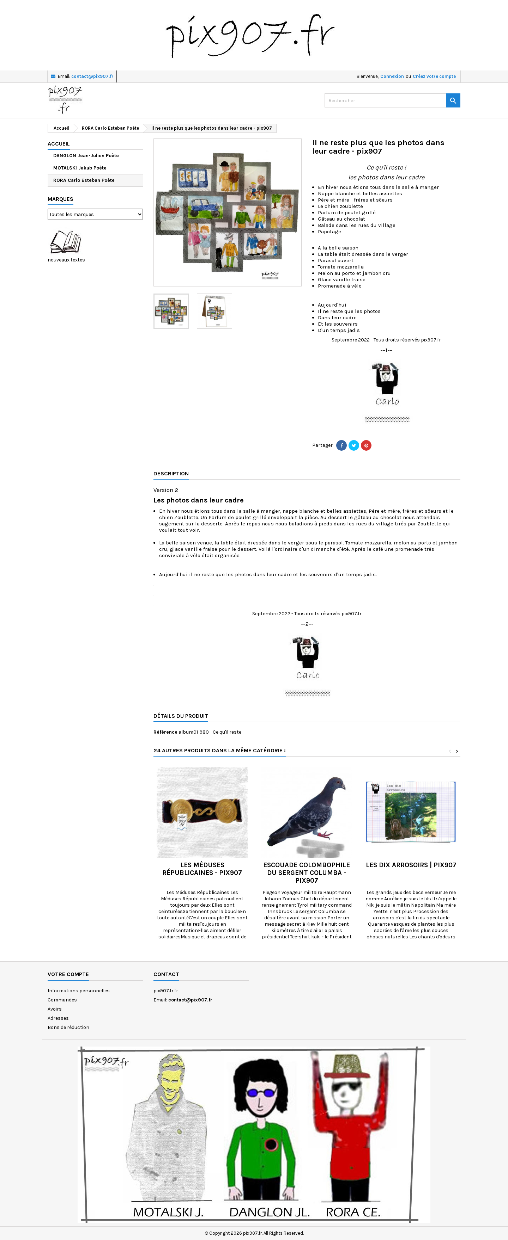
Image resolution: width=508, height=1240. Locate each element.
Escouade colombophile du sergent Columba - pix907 (306, 872)
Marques (60, 199)
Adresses (58, 1018)
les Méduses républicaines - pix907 (202, 869)
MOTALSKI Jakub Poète (80, 168)
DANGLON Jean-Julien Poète (86, 156)
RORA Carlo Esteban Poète (84, 180)
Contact (166, 974)
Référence (165, 732)
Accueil (59, 143)
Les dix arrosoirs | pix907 (411, 865)
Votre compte (68, 974)
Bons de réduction (68, 1027)
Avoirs (55, 1009)
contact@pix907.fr (92, 76)
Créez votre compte (434, 76)
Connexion (392, 76)
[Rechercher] (392, 100)
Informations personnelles (79, 991)
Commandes (62, 1000)
